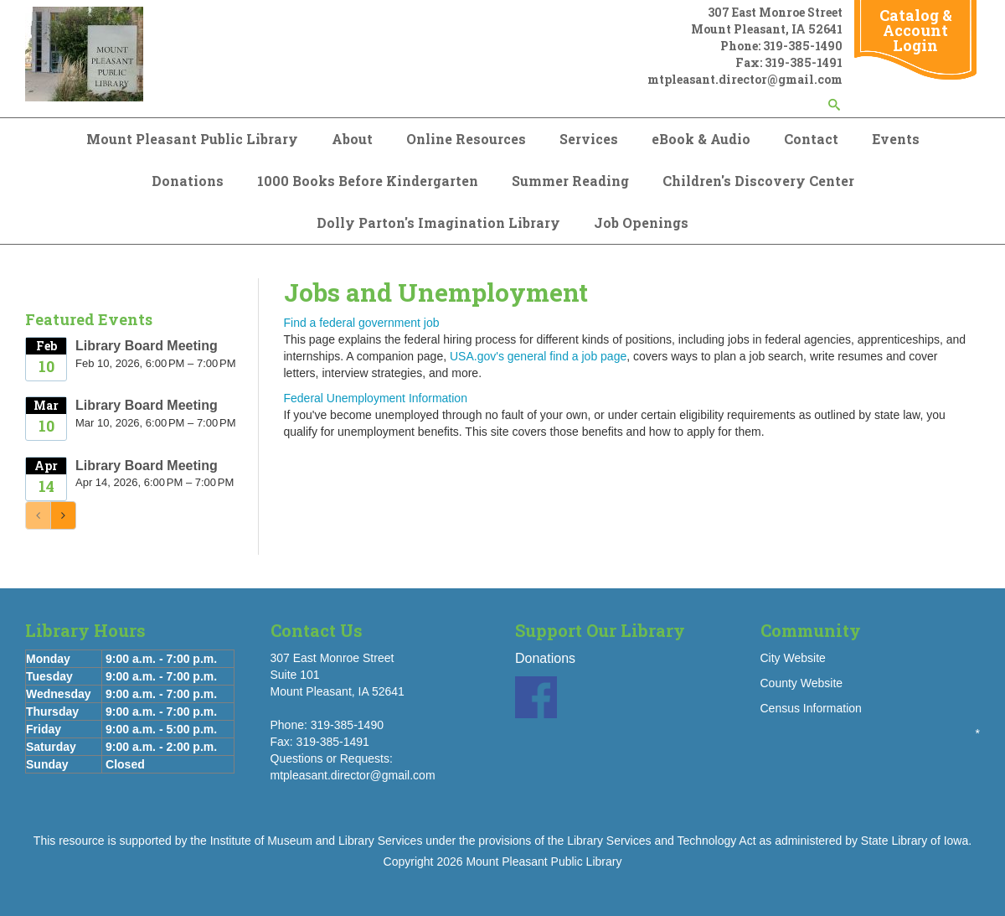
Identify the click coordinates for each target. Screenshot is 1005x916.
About (352, 138)
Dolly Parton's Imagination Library (438, 222)
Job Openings (641, 222)
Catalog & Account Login (915, 30)
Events (896, 138)
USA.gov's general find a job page (538, 356)
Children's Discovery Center (758, 180)
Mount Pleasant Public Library (192, 138)
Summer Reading (570, 180)
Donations (188, 180)
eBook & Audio (701, 138)
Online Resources (466, 138)
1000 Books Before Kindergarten (367, 180)
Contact (811, 138)
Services (588, 138)
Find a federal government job (362, 322)
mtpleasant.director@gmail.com (745, 79)
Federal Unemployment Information (375, 398)
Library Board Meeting (146, 346)
